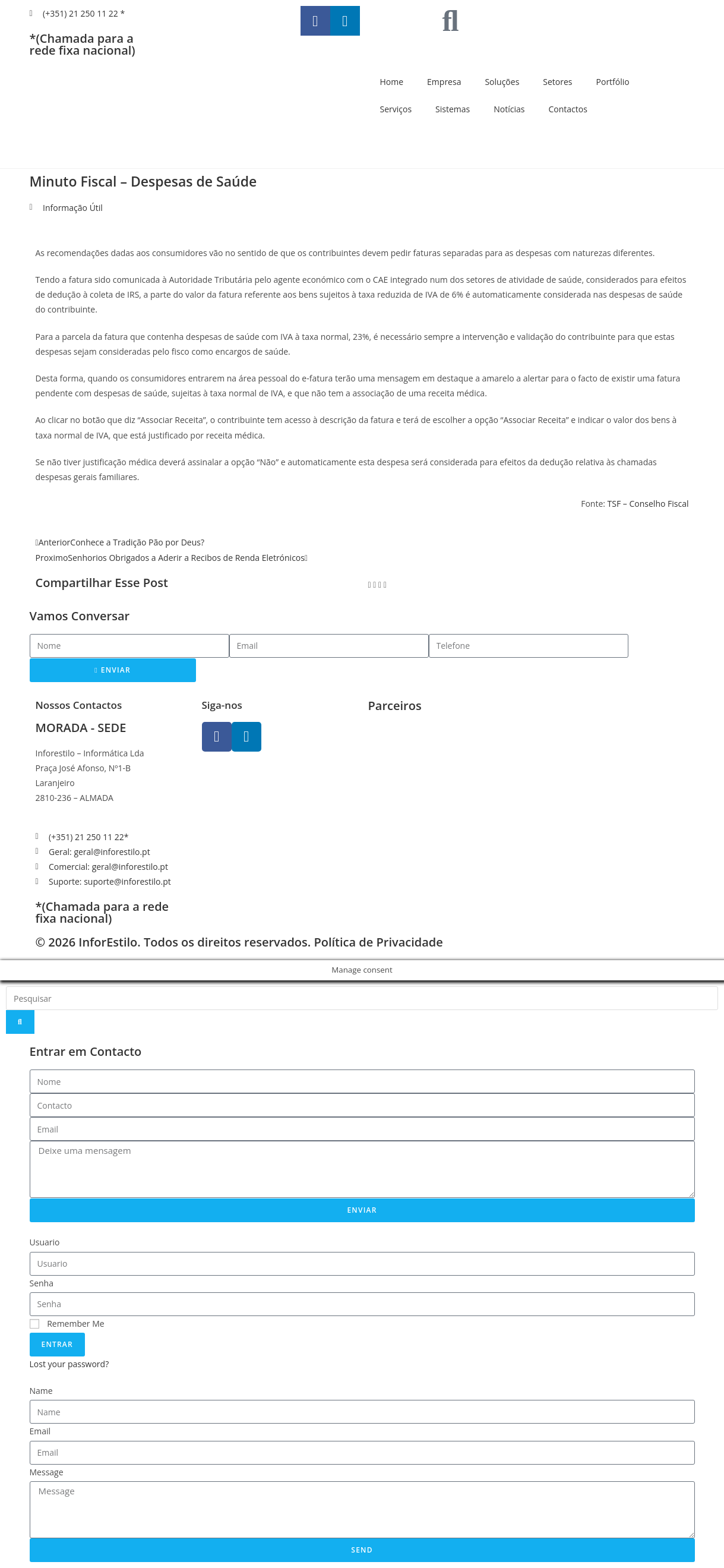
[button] (369, 584)
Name (41, 1390)
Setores (557, 81)
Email (40, 1431)
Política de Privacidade (378, 942)
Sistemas (452, 109)
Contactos (567, 109)
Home (392, 81)
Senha (42, 1283)
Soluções (502, 81)
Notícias (509, 109)
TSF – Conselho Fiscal (648, 503)
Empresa (444, 81)
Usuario (45, 1242)
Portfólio (613, 81)
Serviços (396, 109)
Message (47, 1472)
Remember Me (67, 1323)
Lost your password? (69, 1364)
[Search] (20, 1022)
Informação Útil (73, 207)
